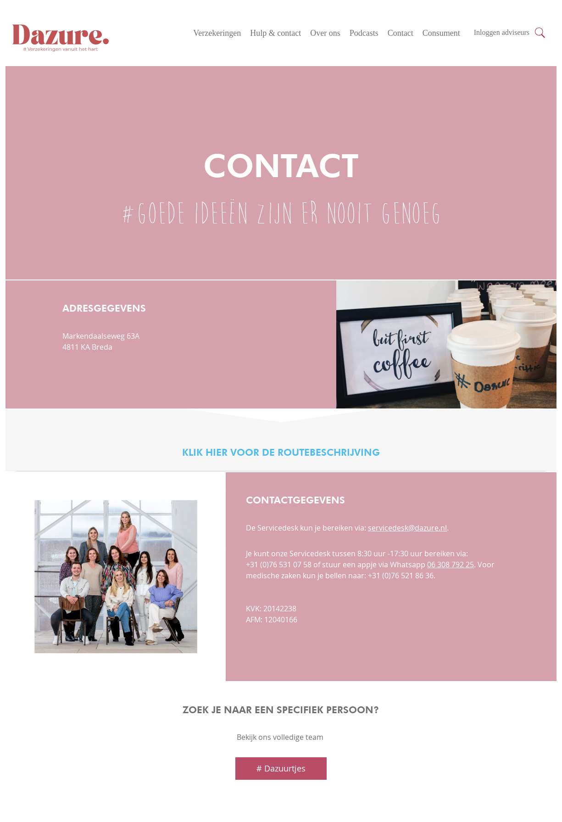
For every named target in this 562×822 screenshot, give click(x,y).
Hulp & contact (275, 33)
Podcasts (364, 33)
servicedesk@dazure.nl (407, 528)
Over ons (325, 33)
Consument (441, 33)
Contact (400, 33)
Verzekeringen (217, 33)
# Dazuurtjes (281, 768)
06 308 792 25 (450, 564)
